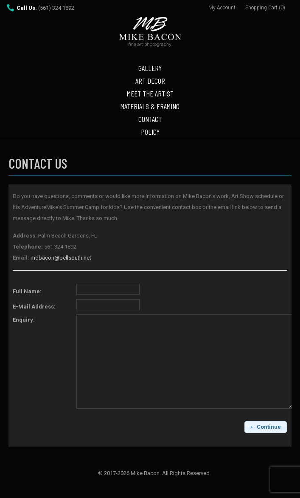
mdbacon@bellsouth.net (61, 258)
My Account (222, 8)
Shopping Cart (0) (265, 8)
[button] (265, 427)
